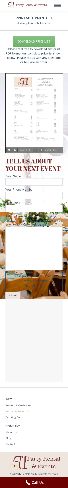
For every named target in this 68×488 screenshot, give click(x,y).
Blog (8, 438)
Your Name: (34, 180)
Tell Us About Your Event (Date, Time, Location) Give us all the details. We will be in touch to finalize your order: (34, 256)
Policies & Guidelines (18, 405)
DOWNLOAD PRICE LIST (34, 41)
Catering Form (14, 417)
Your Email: (34, 250)
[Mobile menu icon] (57, 5)
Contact (10, 444)
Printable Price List (17, 411)
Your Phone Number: (34, 193)
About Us (11, 432)
